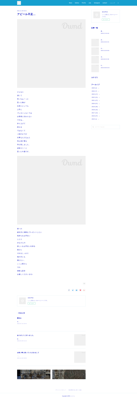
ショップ (112, 3)
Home (70, 3)
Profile (84, 3)
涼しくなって (104, 57)
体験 (90, 3)
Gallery (77, 3)
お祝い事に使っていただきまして (28, 352)
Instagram (97, 3)
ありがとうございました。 (26, 335)
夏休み (19, 318)
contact (105, 3)
